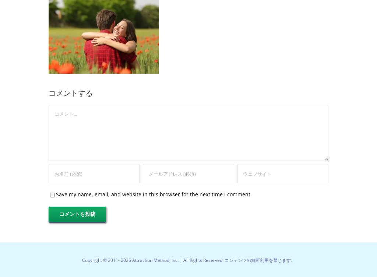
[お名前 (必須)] (94, 174)
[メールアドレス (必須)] (188, 174)
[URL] (282, 174)
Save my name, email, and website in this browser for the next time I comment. (154, 194)
